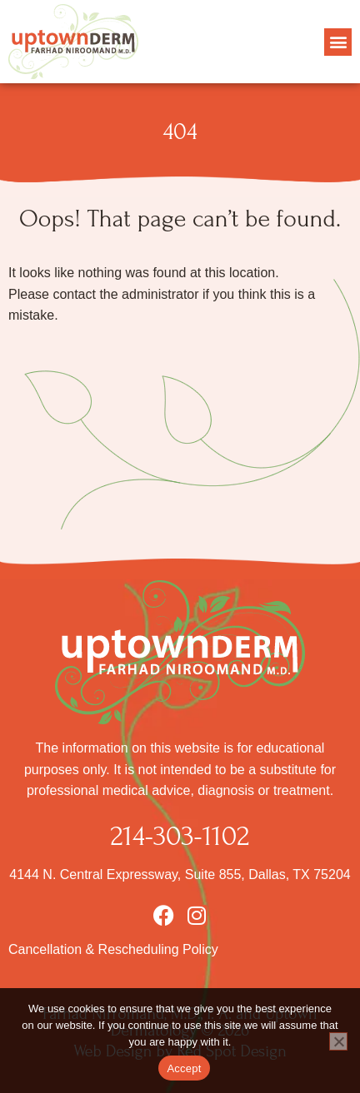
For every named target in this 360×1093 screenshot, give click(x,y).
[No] (338, 1041)
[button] (338, 42)
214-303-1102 (180, 836)
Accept (184, 1068)
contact (74, 294)
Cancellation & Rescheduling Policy (113, 949)
